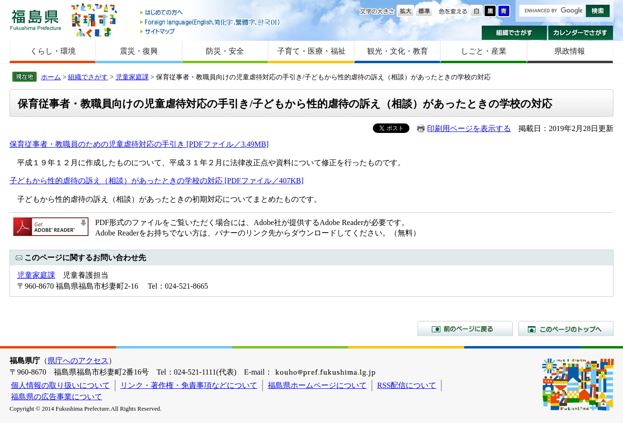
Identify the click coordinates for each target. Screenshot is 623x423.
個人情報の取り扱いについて (60, 385)
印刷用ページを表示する (469, 128)
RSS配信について (406, 385)
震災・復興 (139, 51)
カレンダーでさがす (580, 33)
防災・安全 (225, 51)
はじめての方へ (210, 13)
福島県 (36, 20)
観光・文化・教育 (397, 51)
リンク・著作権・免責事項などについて (188, 385)
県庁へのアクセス (78, 361)
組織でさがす (514, 33)
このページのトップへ (565, 328)
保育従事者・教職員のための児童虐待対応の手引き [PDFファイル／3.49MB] (139, 144)
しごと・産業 (483, 51)
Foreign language (210, 22)
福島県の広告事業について (56, 397)
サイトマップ (210, 31)
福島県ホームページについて (317, 385)
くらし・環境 (53, 51)
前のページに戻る (465, 328)
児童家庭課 (132, 77)
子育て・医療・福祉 (311, 51)
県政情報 (570, 51)
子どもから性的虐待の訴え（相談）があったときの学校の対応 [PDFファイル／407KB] (156, 181)
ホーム (51, 77)
